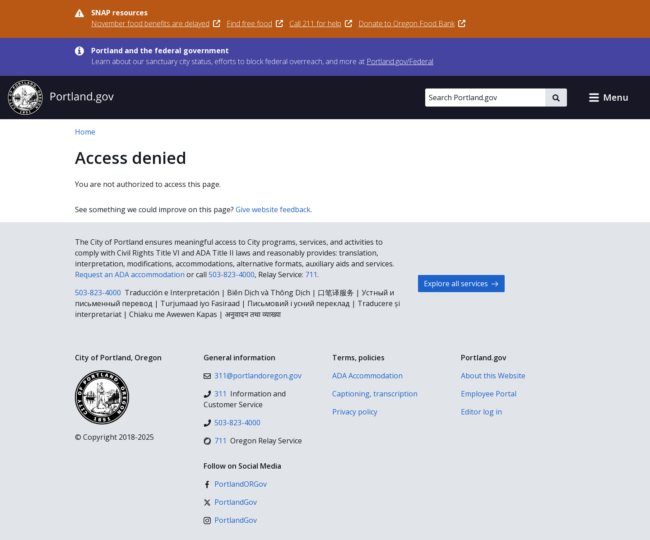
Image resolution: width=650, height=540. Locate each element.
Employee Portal (488, 394)
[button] (608, 97)
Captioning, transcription (375, 394)
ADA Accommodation (367, 376)
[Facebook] (235, 484)
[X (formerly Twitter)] (230, 502)
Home (85, 132)
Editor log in (481, 412)
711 (311, 274)
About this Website (493, 376)
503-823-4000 (232, 274)
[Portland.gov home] (60, 97)
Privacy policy (354, 412)
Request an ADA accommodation (130, 274)
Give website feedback (273, 209)
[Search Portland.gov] (485, 97)
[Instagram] (230, 520)
